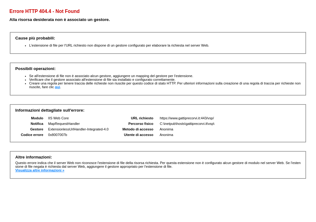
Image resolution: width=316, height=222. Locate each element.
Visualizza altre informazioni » (39, 170)
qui (57, 87)
